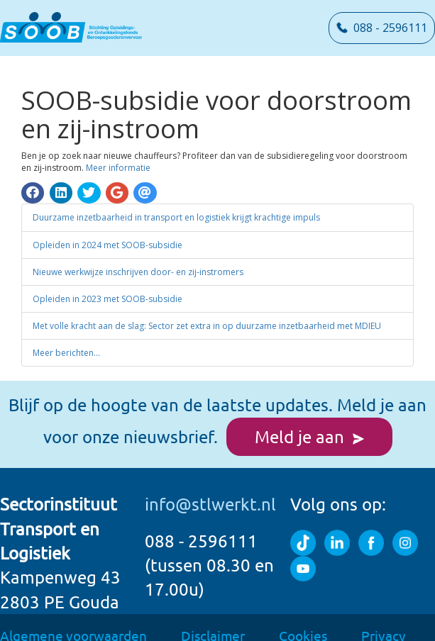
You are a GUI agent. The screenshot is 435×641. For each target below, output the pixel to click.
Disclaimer (213, 619)
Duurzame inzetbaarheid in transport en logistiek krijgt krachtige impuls (176, 202)
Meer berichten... (66, 336)
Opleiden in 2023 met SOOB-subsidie (107, 283)
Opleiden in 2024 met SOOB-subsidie (107, 229)
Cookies (303, 619)
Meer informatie (118, 151)
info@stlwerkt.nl (210, 488)
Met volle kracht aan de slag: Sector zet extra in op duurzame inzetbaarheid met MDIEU (207, 309)
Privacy (383, 619)
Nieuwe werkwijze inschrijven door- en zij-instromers (138, 256)
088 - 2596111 (381, 27)
